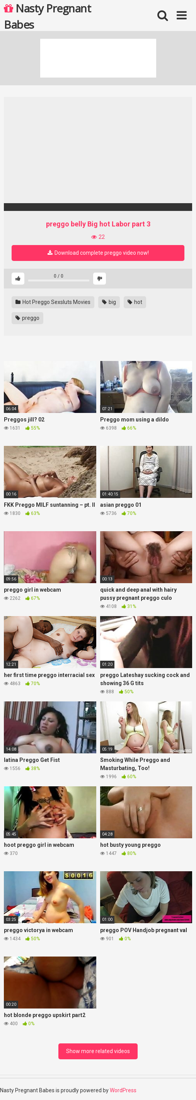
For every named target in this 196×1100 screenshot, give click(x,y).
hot (135, 302)
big (109, 302)
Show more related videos (98, 1051)
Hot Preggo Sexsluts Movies (52, 302)
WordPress (123, 1090)
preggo (27, 318)
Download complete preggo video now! (98, 253)
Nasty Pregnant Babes (47, 16)
